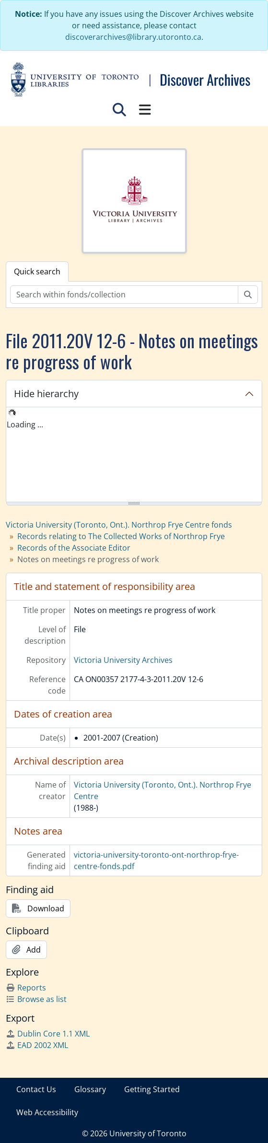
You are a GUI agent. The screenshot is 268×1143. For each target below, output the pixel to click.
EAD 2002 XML (37, 1045)
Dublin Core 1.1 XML (48, 1033)
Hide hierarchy (46, 393)
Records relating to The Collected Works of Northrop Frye (121, 536)
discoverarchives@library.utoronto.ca (133, 37)
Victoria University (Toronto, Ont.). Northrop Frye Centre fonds (119, 524)
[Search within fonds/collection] (124, 294)
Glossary (90, 1089)
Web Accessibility (47, 1112)
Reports (26, 987)
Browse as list (36, 999)
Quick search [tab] (37, 271)
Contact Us (36, 1089)
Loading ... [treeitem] (25, 424)
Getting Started (152, 1089)
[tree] (134, 455)
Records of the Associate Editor (73, 547)
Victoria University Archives (123, 660)
